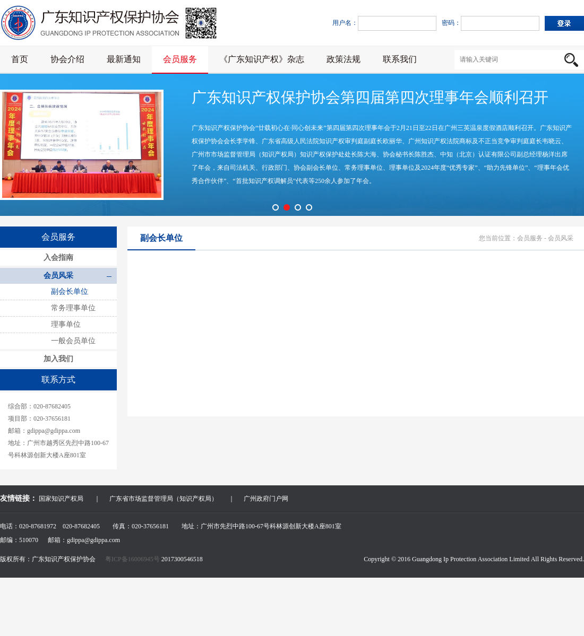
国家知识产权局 (61, 498)
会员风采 (58, 276)
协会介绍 (67, 59)
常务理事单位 (73, 308)
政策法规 (343, 59)
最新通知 (124, 59)
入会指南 (58, 258)
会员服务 (180, 59)
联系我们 (400, 59)
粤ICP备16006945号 (133, 559)
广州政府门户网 (266, 498)
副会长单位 (69, 291)
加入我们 (58, 359)
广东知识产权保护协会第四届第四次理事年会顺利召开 (370, 97)
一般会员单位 (73, 341)
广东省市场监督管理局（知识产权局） (163, 498)
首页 (19, 59)
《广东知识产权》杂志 (261, 59)
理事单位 (66, 324)
